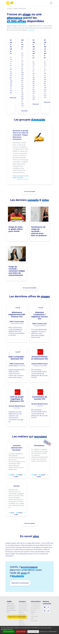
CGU (32, 614)
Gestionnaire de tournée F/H (39, 398)
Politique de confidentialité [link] (48, 631)
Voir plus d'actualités (29, 288)
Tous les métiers (29, 523)
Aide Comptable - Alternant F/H (16, 358)
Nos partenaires (23, 618)
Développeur (39, 445)
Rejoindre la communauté (20, 583)
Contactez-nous (35, 603)
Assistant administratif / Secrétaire (17, 448)
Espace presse (23, 616)
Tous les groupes (29, 191)
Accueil (9, 8)
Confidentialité (35, 606)
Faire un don (34, 616)
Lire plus (31, 30)
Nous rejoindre (35, 608)
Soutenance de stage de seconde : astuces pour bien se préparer (39, 231)
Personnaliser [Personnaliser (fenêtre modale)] (33, 631)
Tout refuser (21, 631)
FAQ (32, 618)
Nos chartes (34, 620)
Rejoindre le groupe (23, 179)
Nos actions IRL (23, 606)
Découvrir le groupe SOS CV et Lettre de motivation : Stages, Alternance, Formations (20, 135)
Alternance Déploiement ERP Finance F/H (16, 314)
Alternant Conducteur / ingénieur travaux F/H (39, 315)
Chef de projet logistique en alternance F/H (17, 399)
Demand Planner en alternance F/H (39, 358)
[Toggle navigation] (51, 3)
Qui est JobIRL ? (23, 603)
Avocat (16, 486)
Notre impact (23, 608)
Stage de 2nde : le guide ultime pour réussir (16, 229)
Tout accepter (8, 631)
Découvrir (13, 97)
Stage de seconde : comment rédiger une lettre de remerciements (17, 271)
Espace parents (23, 610)
